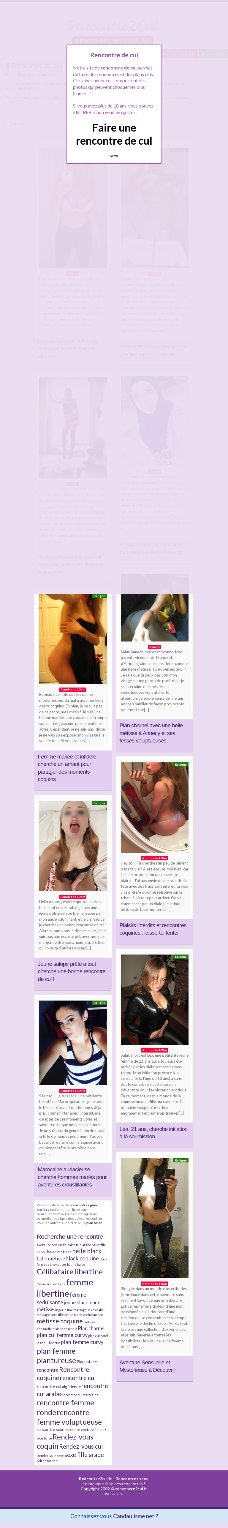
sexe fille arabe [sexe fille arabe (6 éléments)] (84, 1454)
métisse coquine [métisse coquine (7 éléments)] (60, 1321)
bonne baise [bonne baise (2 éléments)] (76, 1264)
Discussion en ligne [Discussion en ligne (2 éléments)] (51, 1284)
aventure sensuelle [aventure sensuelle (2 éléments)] (52, 1245)
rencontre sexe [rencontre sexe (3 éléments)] (50, 1429)
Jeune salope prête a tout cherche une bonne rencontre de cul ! (72, 971)
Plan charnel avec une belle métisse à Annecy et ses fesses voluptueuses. (151, 733)
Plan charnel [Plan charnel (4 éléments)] (91, 1328)
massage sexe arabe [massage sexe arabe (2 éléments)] (89, 1310)
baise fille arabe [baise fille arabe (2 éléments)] (79, 1245)
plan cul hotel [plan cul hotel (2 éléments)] (98, 1336)
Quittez (114, 155)
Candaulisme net (133, 1516)
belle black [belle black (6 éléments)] (87, 1250)
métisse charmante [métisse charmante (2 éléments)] (88, 1315)
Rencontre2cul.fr (95, 1478)
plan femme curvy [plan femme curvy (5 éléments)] (82, 1342)
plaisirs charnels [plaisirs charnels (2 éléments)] (65, 1329)
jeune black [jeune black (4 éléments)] (76, 1302)
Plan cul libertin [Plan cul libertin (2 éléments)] (48, 1343)
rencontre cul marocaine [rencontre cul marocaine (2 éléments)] (80, 1395)
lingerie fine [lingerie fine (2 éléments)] (63, 1310)
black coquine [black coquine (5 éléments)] (82, 1258)
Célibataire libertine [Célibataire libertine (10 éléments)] (70, 1271)
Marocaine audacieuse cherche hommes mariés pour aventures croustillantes (72, 1177)
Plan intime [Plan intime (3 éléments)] (87, 1361)
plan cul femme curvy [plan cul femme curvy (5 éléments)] (62, 1335)
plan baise (94, 1223)
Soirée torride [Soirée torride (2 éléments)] (47, 1461)
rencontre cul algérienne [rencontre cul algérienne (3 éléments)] (59, 1386)
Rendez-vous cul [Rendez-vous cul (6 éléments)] (81, 1446)
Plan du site (114, 1494)
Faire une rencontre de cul (114, 134)
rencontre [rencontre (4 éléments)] (47, 1370)
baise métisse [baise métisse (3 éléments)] (59, 1251)
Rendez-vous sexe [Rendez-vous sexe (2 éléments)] (50, 1456)
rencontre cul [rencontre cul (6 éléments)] (78, 1377)
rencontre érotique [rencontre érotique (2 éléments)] (79, 1429)
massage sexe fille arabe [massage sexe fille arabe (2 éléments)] (55, 1315)
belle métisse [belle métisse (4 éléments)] (51, 1258)
